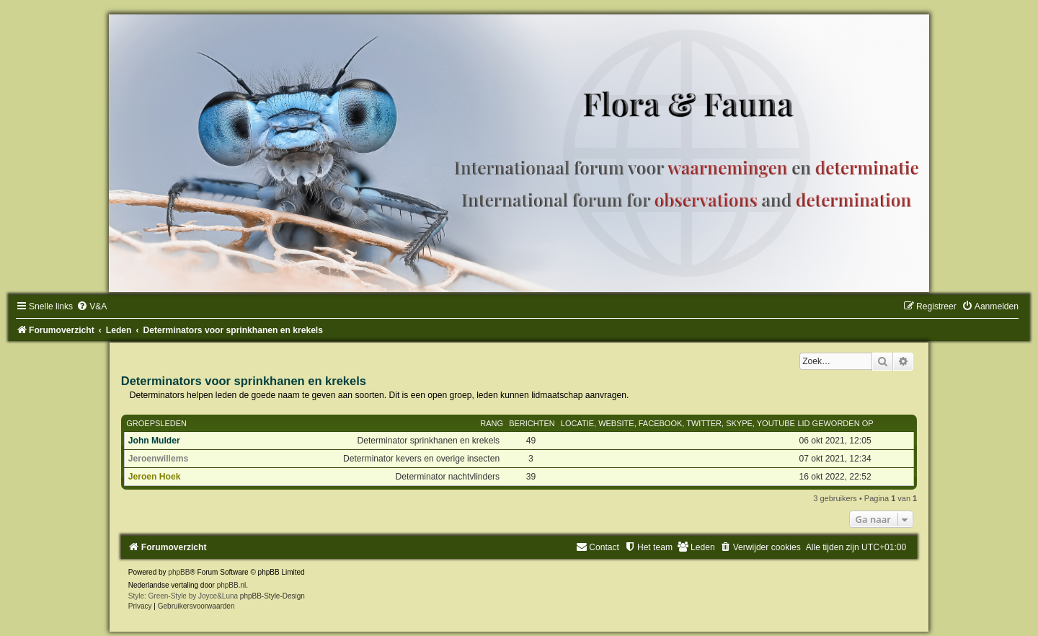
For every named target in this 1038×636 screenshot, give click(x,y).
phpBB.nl (232, 585)
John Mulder (154, 441)
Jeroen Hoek (154, 477)
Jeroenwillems (158, 459)
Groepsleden (156, 423)
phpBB (179, 572)
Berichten (532, 423)
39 (531, 477)
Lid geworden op (835, 423)
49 (531, 441)
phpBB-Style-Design (272, 596)
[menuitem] (91, 306)
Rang (491, 423)
